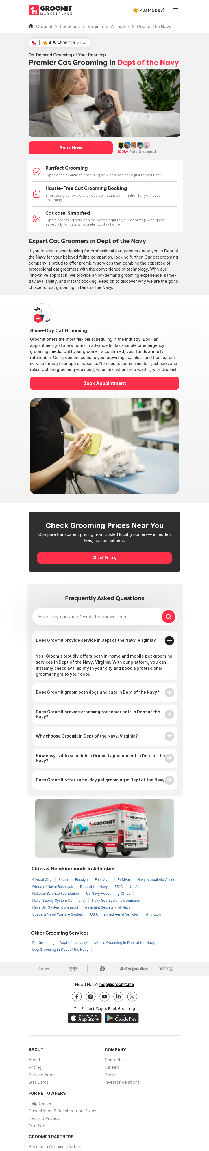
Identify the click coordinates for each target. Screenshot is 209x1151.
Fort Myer (103, 879)
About (34, 1059)
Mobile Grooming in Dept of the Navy (124, 942)
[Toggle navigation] (175, 10)
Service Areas (42, 1074)
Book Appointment (104, 383)
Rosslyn (82, 879)
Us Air (135, 886)
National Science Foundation (56, 893)
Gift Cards (39, 1082)
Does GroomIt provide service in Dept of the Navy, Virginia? (96, 640)
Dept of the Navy (154, 26)
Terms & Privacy (44, 1118)
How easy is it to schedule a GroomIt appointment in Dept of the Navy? (100, 758)
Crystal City (42, 879)
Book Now (70, 148)
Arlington (120, 26)
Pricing (35, 1067)
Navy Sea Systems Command (116, 900)
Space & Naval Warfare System (58, 914)
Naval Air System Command (55, 907)
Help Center (40, 1103)
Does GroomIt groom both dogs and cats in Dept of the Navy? (97, 692)
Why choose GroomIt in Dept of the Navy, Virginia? (87, 735)
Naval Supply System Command (59, 900)
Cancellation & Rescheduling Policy (62, 1110)
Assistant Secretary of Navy (108, 907)
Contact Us (116, 1059)
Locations (70, 26)
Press (110, 1074)
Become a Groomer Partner (55, 1146)
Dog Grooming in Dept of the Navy (60, 949)
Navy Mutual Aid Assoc (156, 879)
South (63, 879)
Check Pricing (104, 557)
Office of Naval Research (53, 886)
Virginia (95, 26)
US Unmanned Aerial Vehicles (115, 914)
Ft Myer (124, 879)
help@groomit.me (116, 984)
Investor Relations (122, 1082)
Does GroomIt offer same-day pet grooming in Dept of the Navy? (101, 779)
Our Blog (37, 1125)
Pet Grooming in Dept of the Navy (60, 942)
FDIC (119, 886)
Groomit (44, 26)
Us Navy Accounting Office (108, 893)
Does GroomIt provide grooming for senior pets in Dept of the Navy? (98, 714)
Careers (112, 1067)
